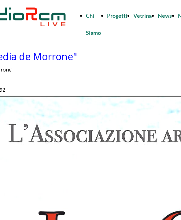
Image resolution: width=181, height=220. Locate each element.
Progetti (117, 15)
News (165, 15)
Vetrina (142, 15)
